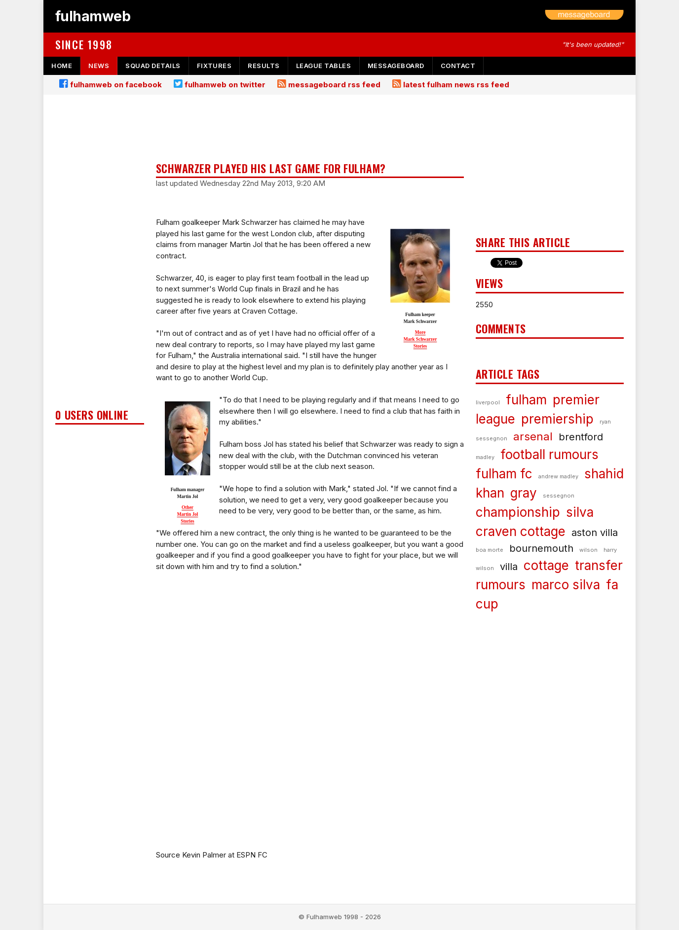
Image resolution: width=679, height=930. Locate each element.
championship (518, 512)
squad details (153, 66)
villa (509, 566)
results (264, 66)
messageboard (396, 66)
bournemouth (541, 548)
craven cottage (521, 531)
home (61, 66)
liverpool (488, 402)
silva (580, 512)
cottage (546, 565)
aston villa (594, 532)
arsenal (533, 436)
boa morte (489, 549)
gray (523, 493)
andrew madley (558, 476)
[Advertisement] (99, 254)
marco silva (565, 584)
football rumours (549, 454)
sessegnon (558, 495)
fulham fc (504, 473)
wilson (588, 549)
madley (485, 457)
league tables (323, 66)
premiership (557, 419)
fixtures (214, 66)
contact (458, 66)
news (98, 66)
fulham (526, 399)
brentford (581, 437)
